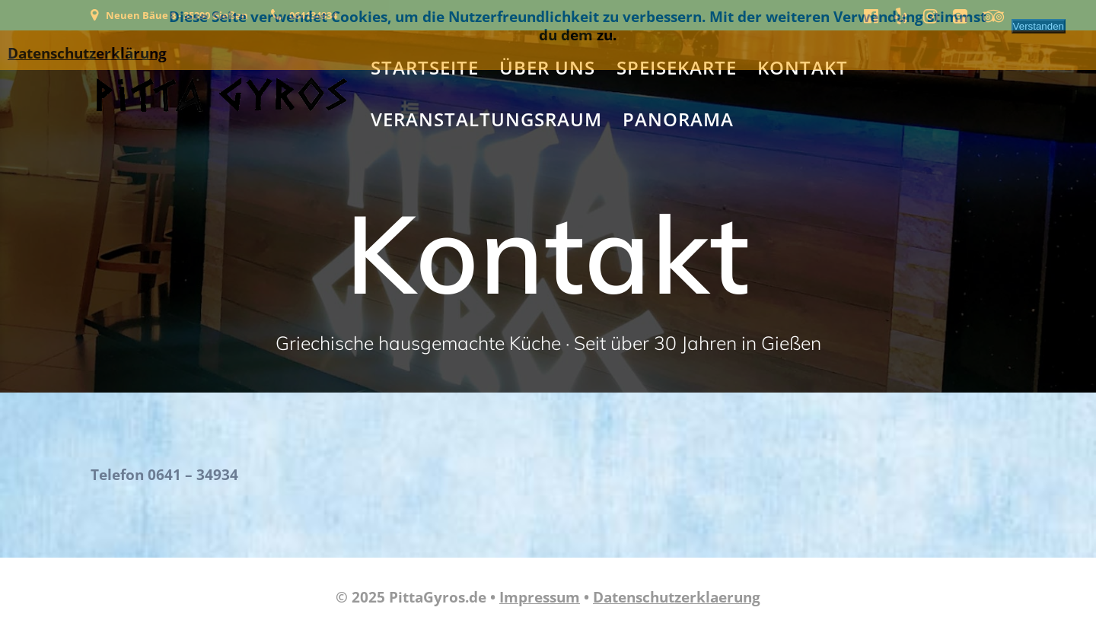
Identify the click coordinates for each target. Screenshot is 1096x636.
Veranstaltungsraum (486, 119)
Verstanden (1038, 26)
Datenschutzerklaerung (676, 597)
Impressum (539, 597)
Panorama (678, 119)
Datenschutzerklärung (87, 53)
